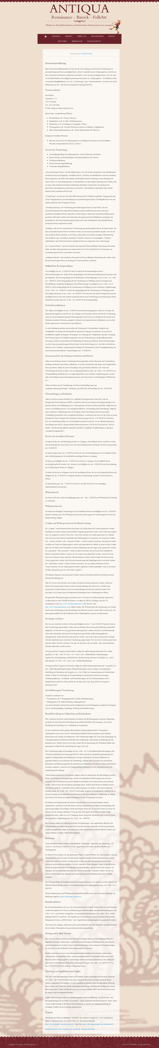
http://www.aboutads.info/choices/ (71, 603)
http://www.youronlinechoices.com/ (57, 607)
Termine (56, 36)
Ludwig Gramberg (86, 53)
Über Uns (81, 36)
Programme (97, 36)
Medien (68, 36)
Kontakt (62, 41)
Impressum (77, 41)
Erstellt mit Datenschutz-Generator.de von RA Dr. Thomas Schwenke (70, 1029)
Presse (111, 36)
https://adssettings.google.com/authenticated (98, 1024)
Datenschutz (94, 41)
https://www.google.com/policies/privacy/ (59, 1024)
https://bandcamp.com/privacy (70, 896)
